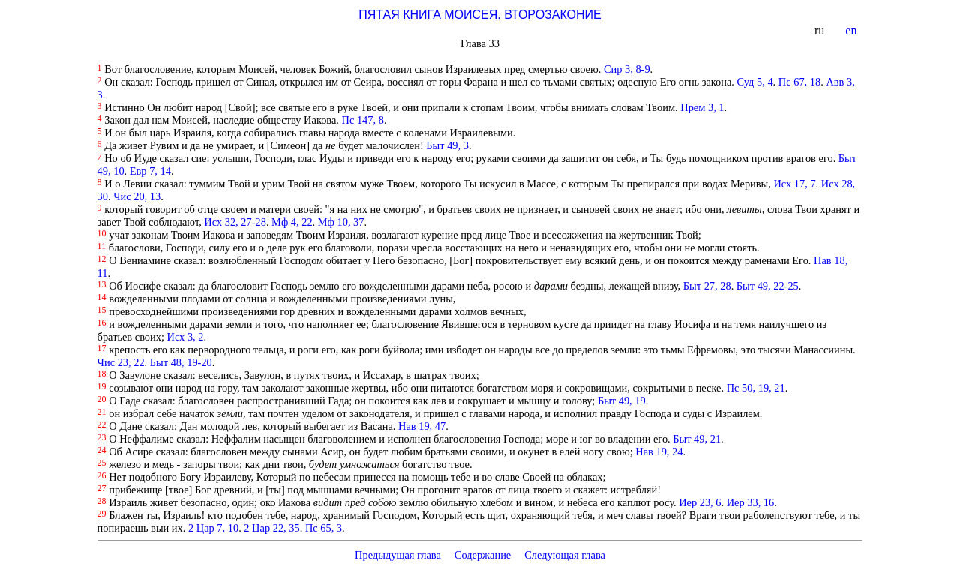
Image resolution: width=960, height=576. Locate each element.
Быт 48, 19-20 (181, 362)
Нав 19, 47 (422, 426)
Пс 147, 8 (363, 120)
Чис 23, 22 (121, 362)
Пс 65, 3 (323, 528)
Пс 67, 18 (799, 82)
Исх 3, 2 (185, 337)
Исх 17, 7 (794, 184)
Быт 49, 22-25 (767, 286)
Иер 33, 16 (751, 502)
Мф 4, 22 (292, 222)
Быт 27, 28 (707, 286)
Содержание (483, 555)
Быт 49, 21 (697, 439)
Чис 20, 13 (136, 196)
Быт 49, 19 (622, 400)
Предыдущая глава (398, 555)
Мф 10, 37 (341, 222)
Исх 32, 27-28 (235, 222)
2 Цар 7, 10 (213, 528)
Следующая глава (564, 555)
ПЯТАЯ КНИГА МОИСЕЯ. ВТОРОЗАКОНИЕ (480, 14)
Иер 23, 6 (700, 502)
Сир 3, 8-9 (627, 69)
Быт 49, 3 (447, 146)
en (852, 30)
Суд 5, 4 (755, 82)
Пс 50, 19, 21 (756, 388)
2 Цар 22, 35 (271, 528)
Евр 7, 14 (150, 171)
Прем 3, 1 (702, 107)
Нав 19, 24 (658, 452)
